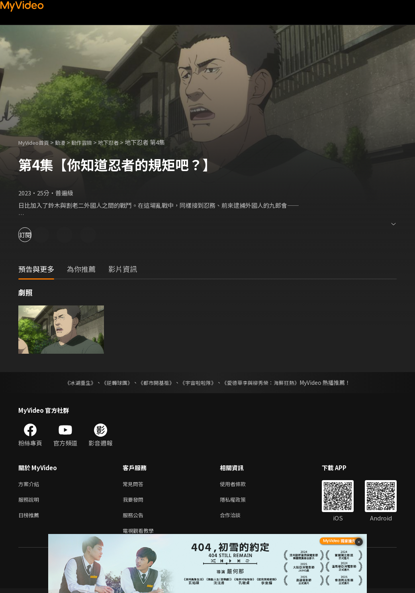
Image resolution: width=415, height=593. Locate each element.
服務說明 (30, 501)
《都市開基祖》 (154, 382)
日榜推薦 (30, 518)
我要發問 (135, 501)
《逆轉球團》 (112, 382)
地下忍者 (120, 142)
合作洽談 (237, 518)
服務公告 (135, 518)
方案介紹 (30, 484)
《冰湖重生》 (73, 382)
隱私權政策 (239, 501)
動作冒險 (90, 142)
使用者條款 (239, 484)
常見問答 (135, 484)
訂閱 (34, 235)
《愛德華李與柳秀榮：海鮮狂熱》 (265, 382)
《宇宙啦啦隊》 (198, 382)
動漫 (66, 142)
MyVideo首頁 (36, 142)
